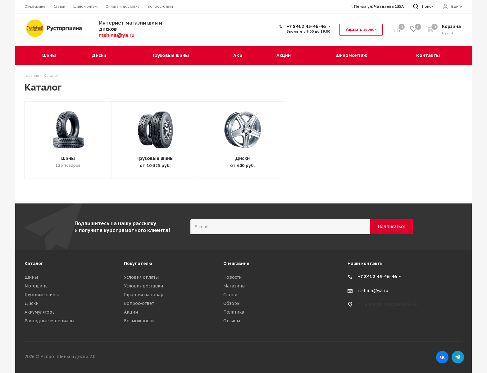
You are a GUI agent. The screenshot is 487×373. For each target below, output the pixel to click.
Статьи (230, 294)
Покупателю (138, 263)
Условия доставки (143, 286)
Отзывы (231, 321)
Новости (232, 277)
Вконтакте (442, 357)
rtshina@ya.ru (373, 290)
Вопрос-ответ (139, 303)
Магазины (234, 286)
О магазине (236, 263)
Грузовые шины (155, 158)
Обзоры (231, 303)
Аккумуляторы (40, 312)
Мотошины (36, 286)
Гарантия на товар (143, 294)
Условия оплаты (141, 277)
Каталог (34, 263)
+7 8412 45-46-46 (306, 26)
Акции (131, 312)
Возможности (139, 321)
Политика (233, 312)
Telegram (458, 357)
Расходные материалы (49, 321)
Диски (242, 158)
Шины (68, 158)
